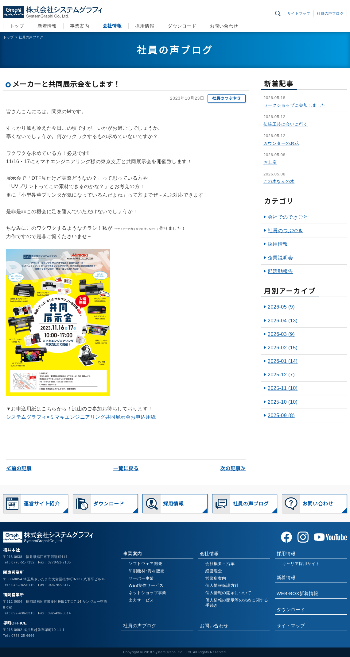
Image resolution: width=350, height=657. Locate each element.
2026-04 (283, 320)
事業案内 (79, 26)
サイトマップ (298, 13)
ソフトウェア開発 (145, 563)
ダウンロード (182, 26)
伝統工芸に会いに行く (285, 124)
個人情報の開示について (228, 592)
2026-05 (281, 306)
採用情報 (144, 26)
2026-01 (283, 361)
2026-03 (281, 334)
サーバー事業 (141, 578)
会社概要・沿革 (220, 563)
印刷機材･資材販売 (147, 571)
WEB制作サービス (146, 585)
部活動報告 (280, 271)
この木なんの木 (278, 181)
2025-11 (283, 388)
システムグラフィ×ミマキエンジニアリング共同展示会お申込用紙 (81, 417)
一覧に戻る (125, 468)
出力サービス (141, 600)
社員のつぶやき (226, 98)
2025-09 (281, 415)
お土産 (270, 162)
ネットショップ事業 (147, 592)
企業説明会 (280, 257)
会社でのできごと (288, 217)
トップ (17, 26)
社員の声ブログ (330, 13)
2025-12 (281, 374)
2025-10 (283, 402)
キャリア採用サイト (301, 563)
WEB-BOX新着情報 (297, 593)
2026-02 (283, 347)
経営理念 (213, 571)
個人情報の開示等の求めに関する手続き (236, 603)
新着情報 (46, 26)
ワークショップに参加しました (294, 105)
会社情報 (112, 26)
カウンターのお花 (281, 143)
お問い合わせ (224, 26)
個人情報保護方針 (222, 585)
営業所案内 (215, 578)
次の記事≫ (233, 468)
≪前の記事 (18, 468)
